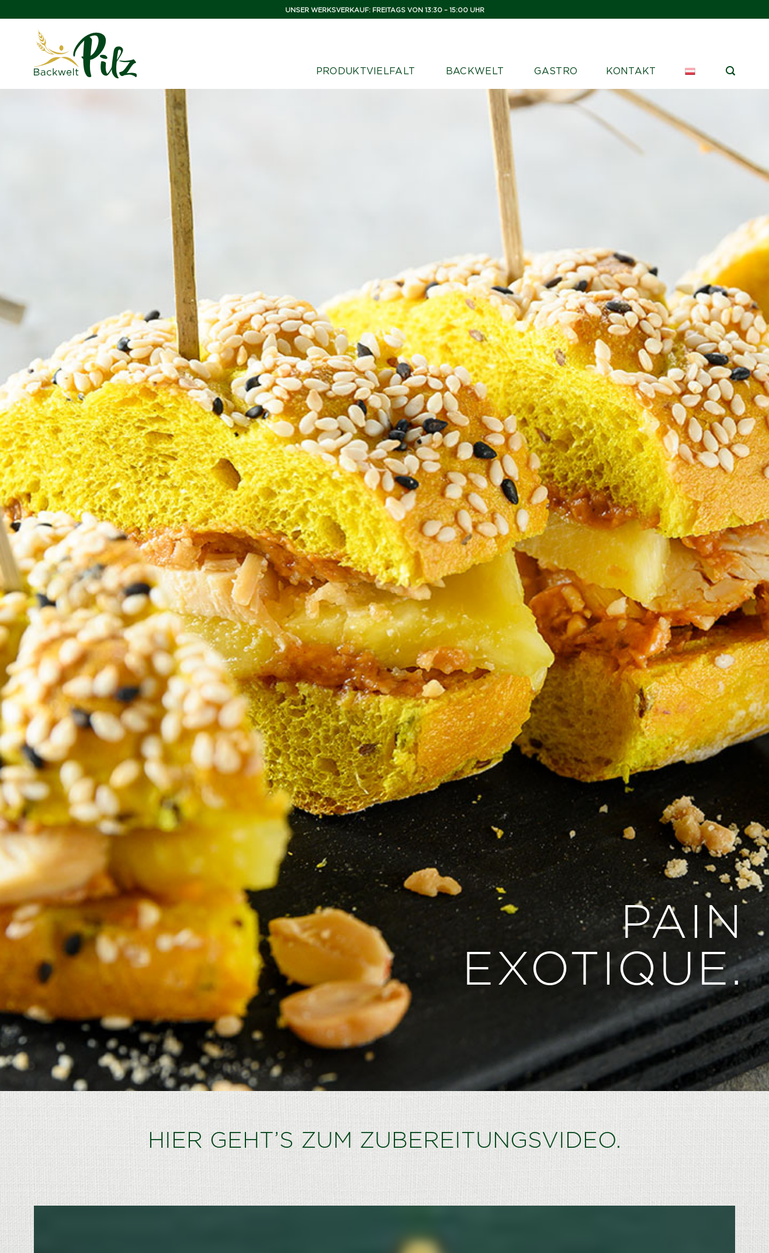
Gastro (555, 71)
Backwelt (475, 71)
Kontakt (631, 71)
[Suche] (730, 71)
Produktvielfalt (365, 71)
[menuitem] (691, 71)
